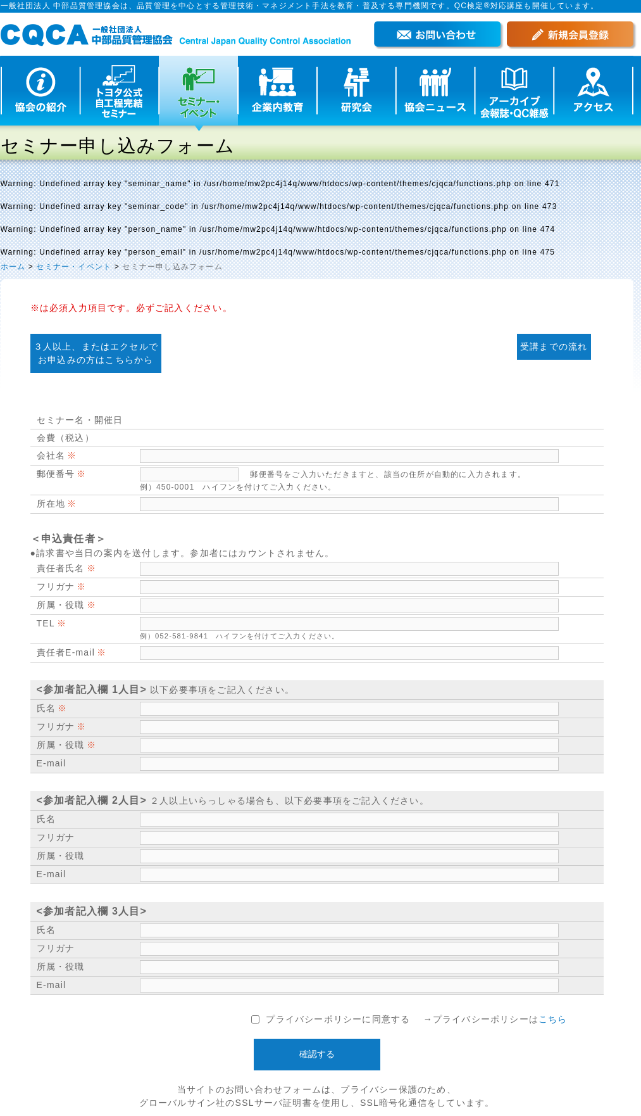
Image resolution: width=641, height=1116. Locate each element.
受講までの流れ (553, 346)
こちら (553, 1019)
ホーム (13, 266)
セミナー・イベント (73, 266)
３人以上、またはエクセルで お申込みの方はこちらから (96, 353)
